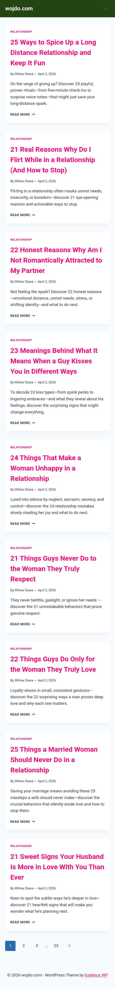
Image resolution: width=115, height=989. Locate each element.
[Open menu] (106, 8)
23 (56, 945)
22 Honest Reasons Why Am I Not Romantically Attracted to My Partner (56, 260)
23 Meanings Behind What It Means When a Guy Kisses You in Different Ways (54, 360)
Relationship (21, 31)
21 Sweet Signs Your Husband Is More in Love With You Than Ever (57, 866)
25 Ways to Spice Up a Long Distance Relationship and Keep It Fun (53, 52)
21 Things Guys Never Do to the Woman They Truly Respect (53, 568)
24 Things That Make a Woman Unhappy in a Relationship (45, 468)
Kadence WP (96, 975)
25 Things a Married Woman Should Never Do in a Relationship (54, 759)
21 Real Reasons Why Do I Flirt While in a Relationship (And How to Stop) (52, 159)
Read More (22, 114)
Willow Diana (24, 74)
